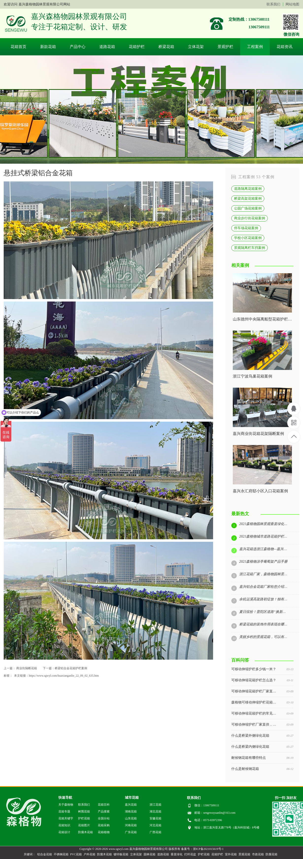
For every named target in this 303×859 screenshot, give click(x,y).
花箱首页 (18, 47)
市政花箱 (258, 854)
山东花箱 (131, 818)
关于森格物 (65, 804)
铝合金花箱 (44, 854)
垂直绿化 (177, 854)
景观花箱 (244, 854)
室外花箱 (231, 854)
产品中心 (77, 47)
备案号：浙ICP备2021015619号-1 (202, 849)
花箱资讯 (284, 47)
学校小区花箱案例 (248, 238)
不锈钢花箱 (61, 854)
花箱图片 (84, 825)
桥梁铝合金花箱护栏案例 (71, 668)
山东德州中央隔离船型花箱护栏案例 (262, 319)
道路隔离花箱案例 (248, 189)
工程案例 (255, 47)
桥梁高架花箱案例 (248, 198)
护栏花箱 (84, 818)
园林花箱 (149, 854)
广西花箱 (155, 832)
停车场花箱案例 (246, 228)
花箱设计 (64, 832)
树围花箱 (84, 811)
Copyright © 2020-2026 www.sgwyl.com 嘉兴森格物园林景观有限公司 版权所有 (129, 849)
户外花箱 (89, 854)
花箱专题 (64, 811)
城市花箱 (132, 797)
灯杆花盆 (190, 854)
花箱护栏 (137, 47)
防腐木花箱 (85, 832)
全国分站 (104, 818)
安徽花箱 (155, 818)
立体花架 (196, 47)
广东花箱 (131, 832)
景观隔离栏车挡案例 (249, 248)
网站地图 (292, 4)
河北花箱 (155, 825)
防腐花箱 (271, 854)
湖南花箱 (131, 811)
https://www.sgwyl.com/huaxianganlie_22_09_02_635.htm (64, 675)
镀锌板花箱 (121, 854)
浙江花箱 (155, 804)
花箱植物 (104, 832)
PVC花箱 (76, 854)
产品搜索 (104, 811)
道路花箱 (107, 47)
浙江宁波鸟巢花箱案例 (252, 376)
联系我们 (273, 4)
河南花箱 (131, 825)
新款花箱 (48, 47)
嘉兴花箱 (131, 804)
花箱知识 (64, 825)
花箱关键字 (65, 818)
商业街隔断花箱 (26, 668)
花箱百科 (104, 804)
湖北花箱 (155, 811)
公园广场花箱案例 (248, 208)
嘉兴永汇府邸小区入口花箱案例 (260, 491)
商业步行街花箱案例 (249, 218)
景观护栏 (225, 47)
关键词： (29, 854)
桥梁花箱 (166, 47)
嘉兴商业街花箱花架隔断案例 (258, 434)
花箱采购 (104, 825)
